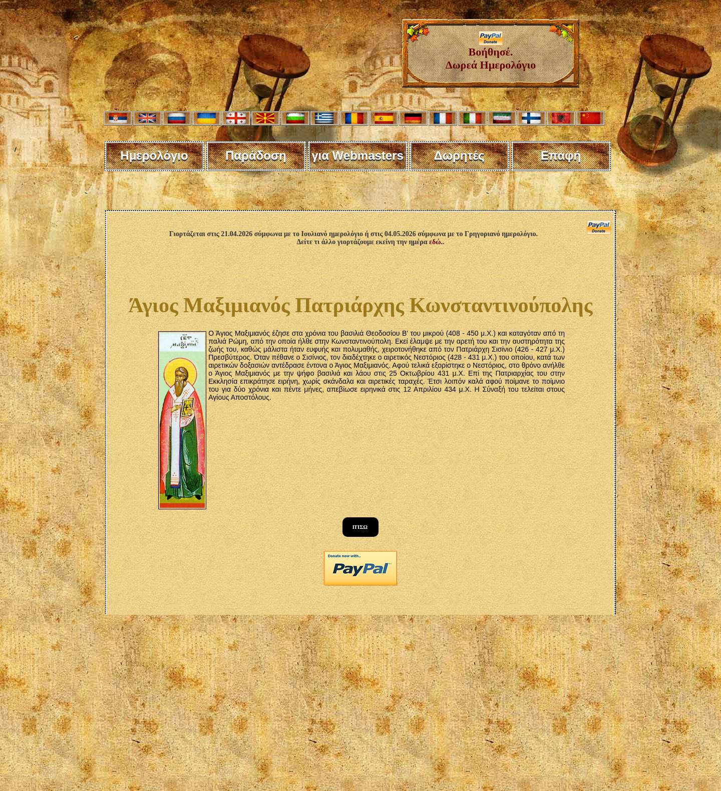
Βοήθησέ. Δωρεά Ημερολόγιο (491, 53)
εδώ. (436, 242)
